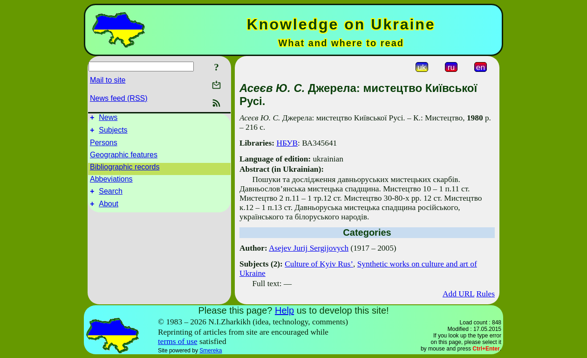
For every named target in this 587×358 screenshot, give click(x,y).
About (108, 209)
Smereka (210, 350)
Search (111, 195)
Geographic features (123, 157)
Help (284, 310)
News (108, 119)
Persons (103, 145)
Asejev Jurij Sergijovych (308, 248)
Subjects (113, 133)
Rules (486, 293)
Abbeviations (111, 182)
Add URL (458, 293)
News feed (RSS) (119, 98)
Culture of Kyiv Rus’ (319, 264)
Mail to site (107, 80)
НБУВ (287, 143)
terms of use (178, 341)
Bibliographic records (124, 170)
